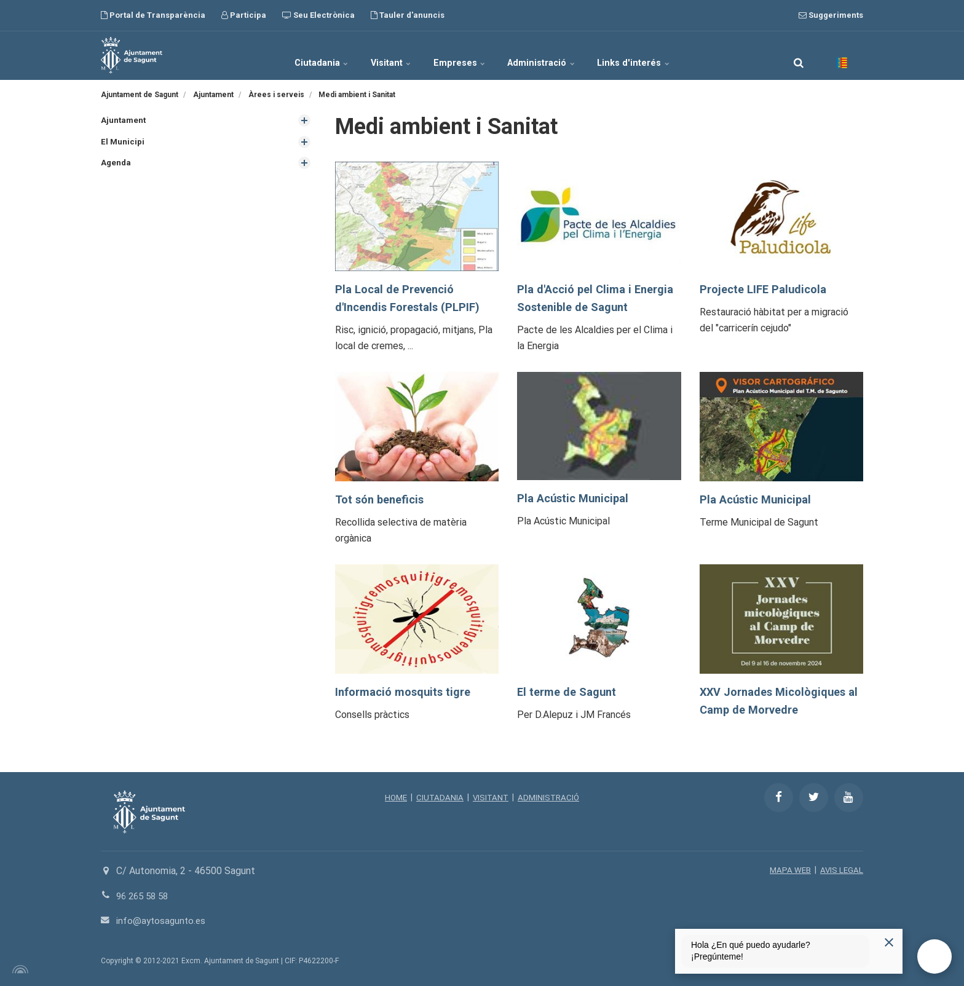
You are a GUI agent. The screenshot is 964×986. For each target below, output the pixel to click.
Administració (555, 55)
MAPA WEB (788, 870)
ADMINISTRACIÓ (550, 797)
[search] (798, 55)
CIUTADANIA (438, 797)
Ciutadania (297, 55)
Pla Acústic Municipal (576, 498)
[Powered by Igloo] (18, 969)
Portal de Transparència (153, 15)
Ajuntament (124, 120)
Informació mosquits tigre (405, 692)
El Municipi (123, 143)
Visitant (379, 55)
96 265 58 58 (144, 896)
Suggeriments (831, 15)
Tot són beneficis (382, 499)
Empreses (460, 55)
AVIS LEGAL (841, 870)
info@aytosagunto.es (162, 920)
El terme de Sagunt (569, 692)
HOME (393, 797)
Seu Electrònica (318, 15)
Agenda (116, 164)
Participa (243, 15)
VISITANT (490, 797)
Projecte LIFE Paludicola (766, 289)
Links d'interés (659, 55)
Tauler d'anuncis (407, 15)
